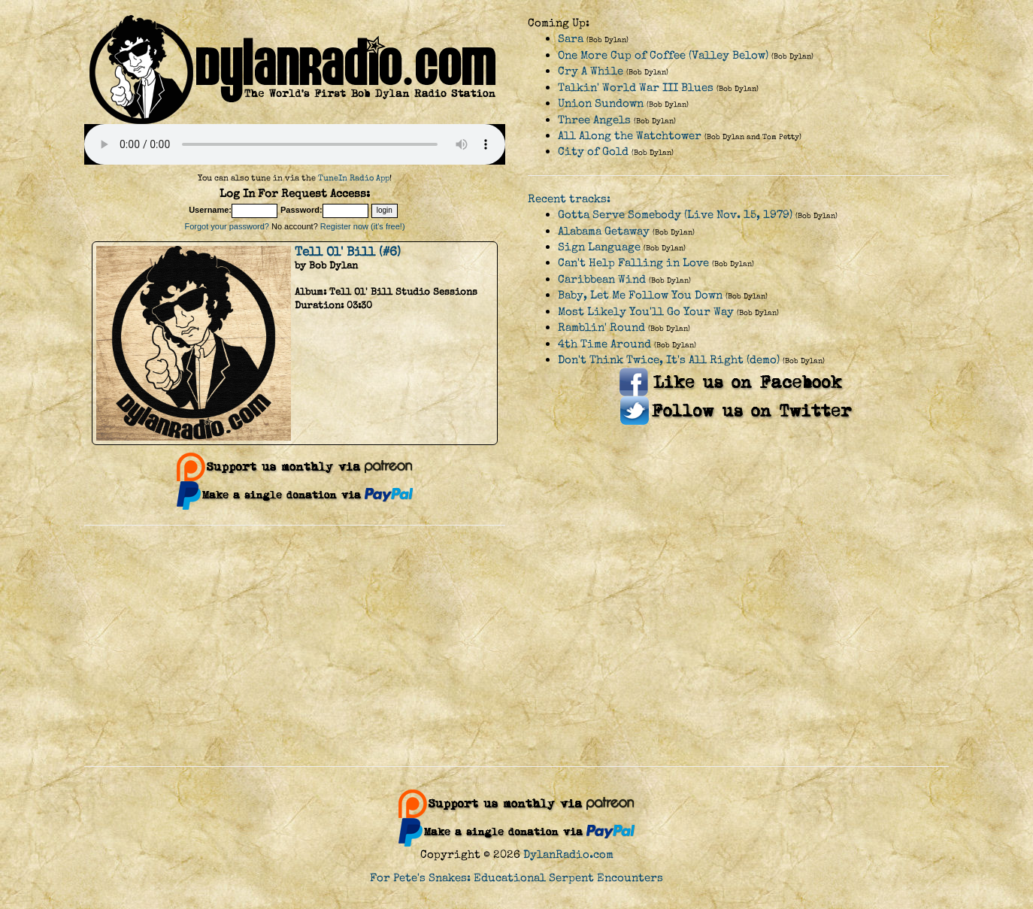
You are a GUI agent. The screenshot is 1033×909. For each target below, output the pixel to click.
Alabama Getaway (604, 231)
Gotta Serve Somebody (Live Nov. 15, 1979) (675, 215)
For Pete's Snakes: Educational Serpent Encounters (516, 878)
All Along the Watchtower (629, 136)
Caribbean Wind (602, 279)
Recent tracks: (569, 199)
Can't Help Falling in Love (633, 263)
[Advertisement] (516, 646)
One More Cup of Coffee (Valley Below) (663, 55)
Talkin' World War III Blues (635, 87)
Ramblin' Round (601, 327)
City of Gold (593, 151)
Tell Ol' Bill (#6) (348, 252)
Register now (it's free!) (362, 226)
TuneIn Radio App (353, 177)
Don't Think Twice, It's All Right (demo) (669, 360)
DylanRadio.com (568, 854)
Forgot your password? (226, 226)
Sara (570, 39)
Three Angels (594, 120)
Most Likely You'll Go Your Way (646, 312)
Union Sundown (601, 103)
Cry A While (590, 71)
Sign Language (599, 247)
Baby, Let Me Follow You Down (640, 295)
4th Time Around (604, 344)
